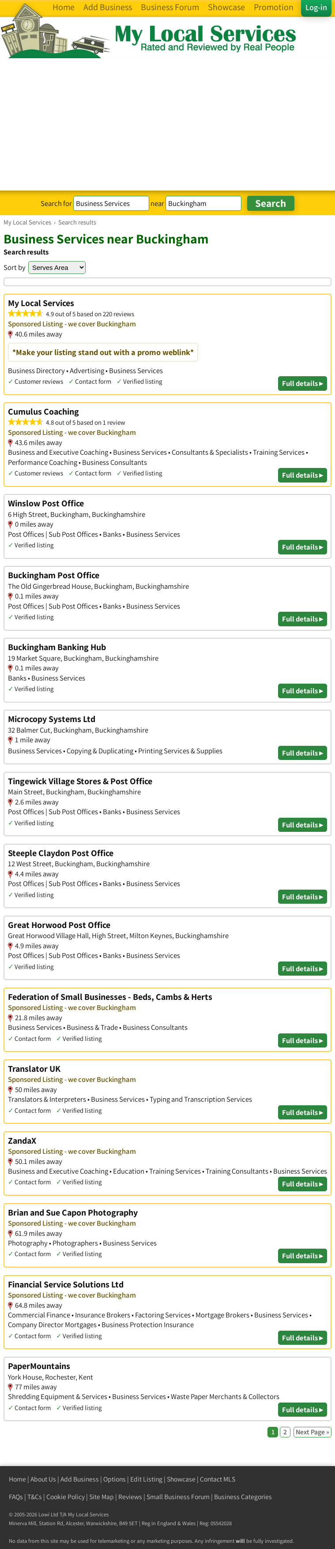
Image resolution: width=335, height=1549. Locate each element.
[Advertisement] (167, 124)
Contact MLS (217, 1479)
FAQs (16, 1497)
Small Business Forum (178, 1497)
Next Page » (312, 1432)
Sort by (15, 267)
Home (17, 1479)
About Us (43, 1479)
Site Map (101, 1497)
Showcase (181, 1479)
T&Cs (34, 1497)
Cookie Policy (65, 1497)
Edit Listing (146, 1479)
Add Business (79, 1479)
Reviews (130, 1497)
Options (114, 1479)
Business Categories (243, 1497)
